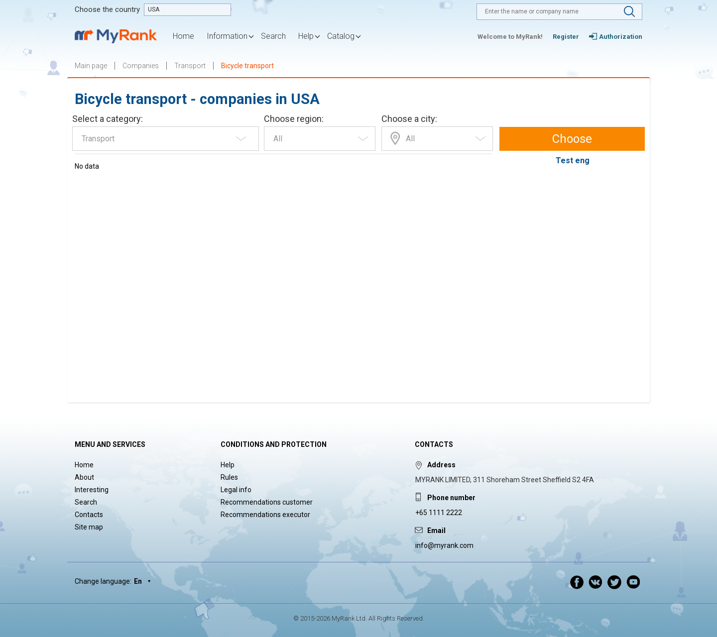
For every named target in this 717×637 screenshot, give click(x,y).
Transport (190, 66)
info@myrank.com (444, 545)
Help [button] (306, 36)
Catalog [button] (341, 36)
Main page (91, 66)
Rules (229, 477)
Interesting (92, 490)
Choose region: (294, 118)
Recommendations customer (267, 502)
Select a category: (107, 118)
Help (228, 465)
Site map (89, 527)
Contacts (89, 515)
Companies (140, 66)
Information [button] (227, 36)
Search (273, 36)
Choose (572, 139)
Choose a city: (409, 118)
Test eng (573, 160)
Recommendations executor (265, 515)
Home (183, 36)
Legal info (236, 490)
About (84, 477)
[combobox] (165, 138)
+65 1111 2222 (438, 513)
